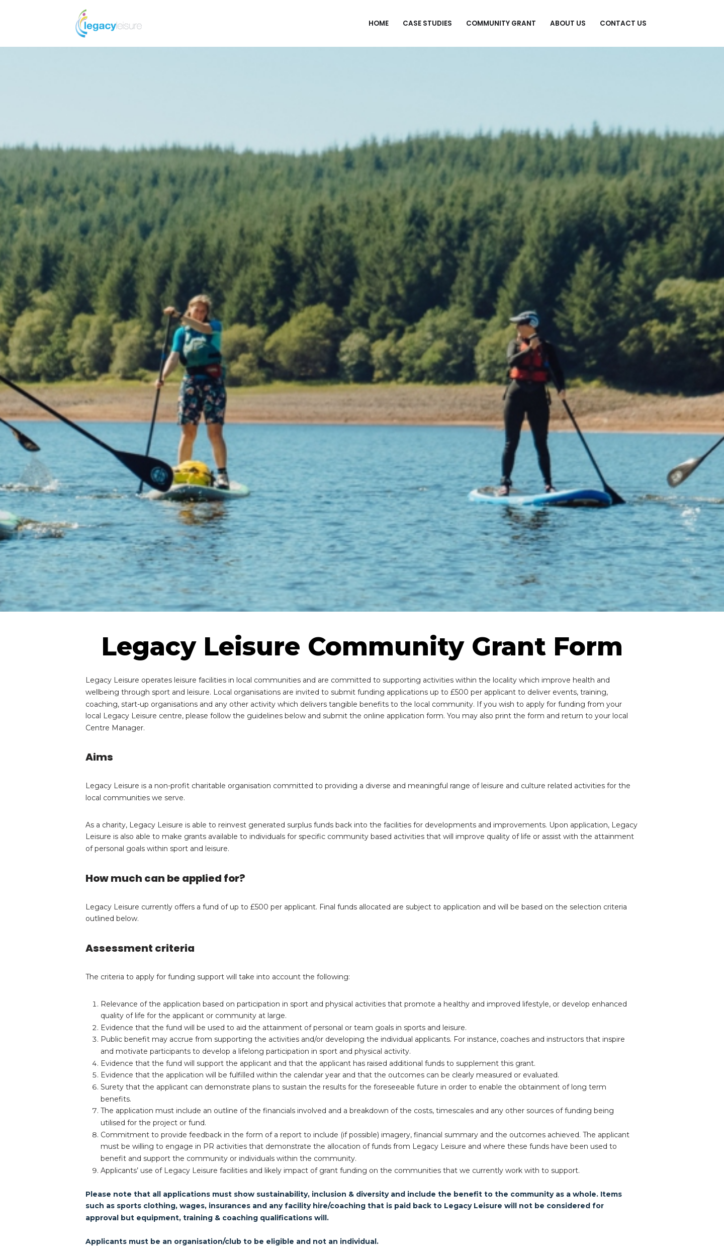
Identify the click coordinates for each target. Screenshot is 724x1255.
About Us (568, 23)
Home (379, 23)
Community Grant (501, 23)
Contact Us (623, 23)
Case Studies (427, 23)
